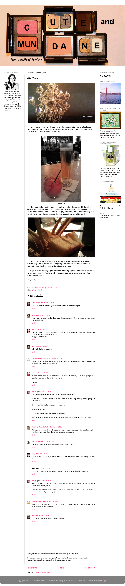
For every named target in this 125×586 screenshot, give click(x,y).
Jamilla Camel (37, 303)
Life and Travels (37, 290)
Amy (33, 454)
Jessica (34, 373)
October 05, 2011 (43, 516)
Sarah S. (35, 315)
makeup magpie (37, 441)
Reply (34, 309)
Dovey (34, 391)
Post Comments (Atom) (43, 572)
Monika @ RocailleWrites (40, 427)
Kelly (33, 346)
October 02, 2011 (49, 441)
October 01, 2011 (48, 303)
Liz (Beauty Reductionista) (41, 358)
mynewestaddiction (39, 501)
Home (61, 568)
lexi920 (34, 516)
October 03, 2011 (45, 480)
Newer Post (32, 568)
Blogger (104, 581)
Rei (33, 329)
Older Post (90, 568)
